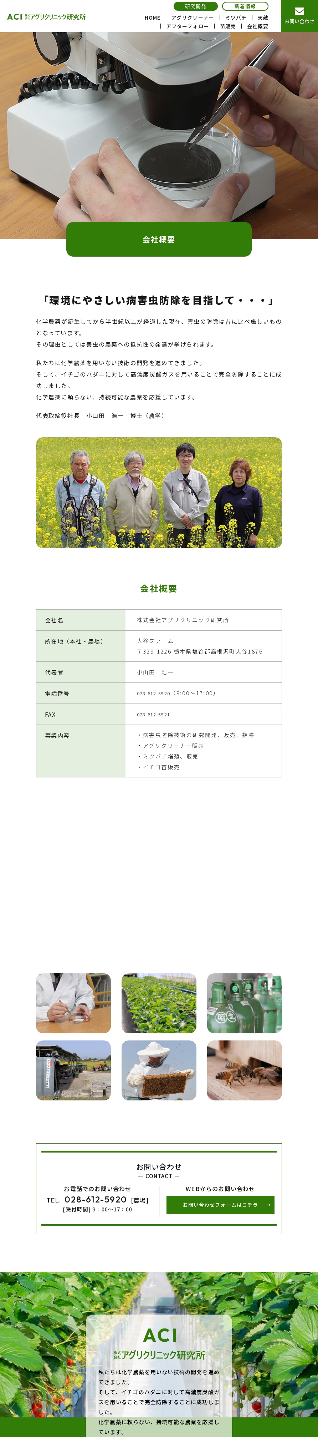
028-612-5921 (158, 714)
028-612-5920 (158, 693)
